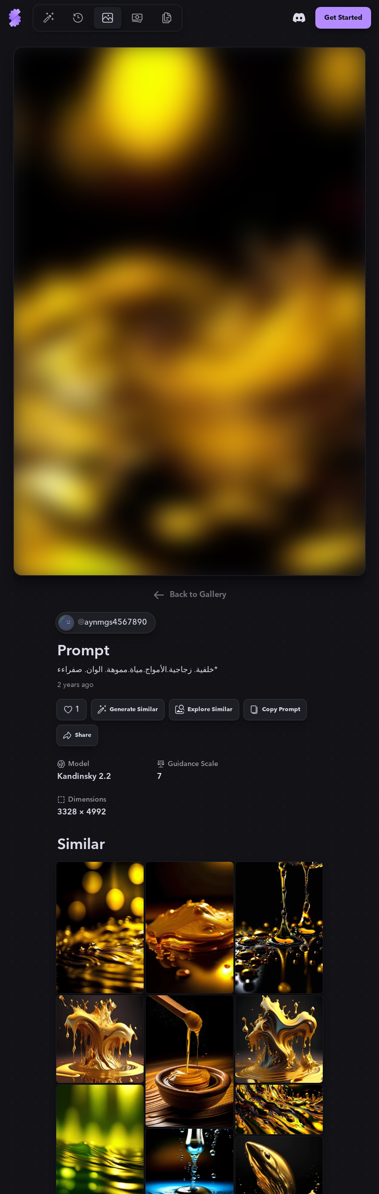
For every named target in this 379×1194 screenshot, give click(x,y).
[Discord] (299, 17)
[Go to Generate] (48, 18)
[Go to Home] (15, 18)
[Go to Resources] (167, 18)
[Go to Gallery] (107, 18)
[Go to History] (78, 18)
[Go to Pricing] (137, 18)
